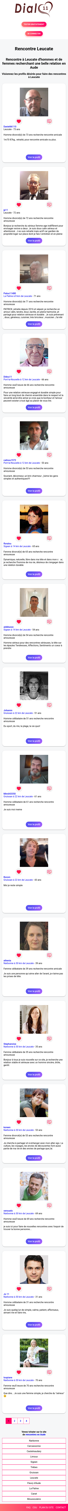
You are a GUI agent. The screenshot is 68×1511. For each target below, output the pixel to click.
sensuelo (8, 1210)
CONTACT (61, 1507)
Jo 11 (6, 1294)
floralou (7, 543)
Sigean (34, 1462)
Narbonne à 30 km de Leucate (19, 963)
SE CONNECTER (34, 34)
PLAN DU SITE (46, 1507)
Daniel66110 (10, 126)
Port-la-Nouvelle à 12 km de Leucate (22, 379)
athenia (7, 960)
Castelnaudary (34, 1451)
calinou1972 (10, 460)
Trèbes (34, 1467)
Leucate (34, 1477)
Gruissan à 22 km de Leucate (18, 713)
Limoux (34, 1456)
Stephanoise (10, 1044)
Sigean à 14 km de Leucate (17, 546)
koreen (7, 1127)
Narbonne (34, 1440)
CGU (35, 1507)
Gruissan (33, 1472)
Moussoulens (34, 1499)
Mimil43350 (10, 793)
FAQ (28, 1507)
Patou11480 (10, 293)
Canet (34, 1493)
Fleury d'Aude (34, 1483)
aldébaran (9, 627)
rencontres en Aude (35, 1434)
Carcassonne (34, 1446)
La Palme (34, 1488)
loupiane (8, 1377)
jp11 (6, 210)
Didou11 (8, 376)
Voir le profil (34, 157)
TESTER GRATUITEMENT (34, 24)
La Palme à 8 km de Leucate (18, 296)
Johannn (8, 710)
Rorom (7, 877)
